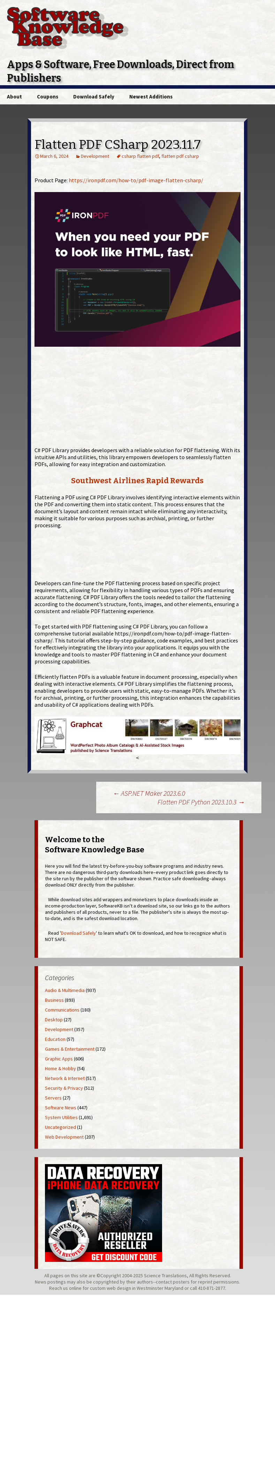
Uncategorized (60, 1127)
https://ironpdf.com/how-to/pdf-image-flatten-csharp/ (136, 180)
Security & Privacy (64, 1088)
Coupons (47, 96)
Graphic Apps (59, 1059)
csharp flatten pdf (140, 156)
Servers (53, 1098)
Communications (62, 1010)
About (14, 96)
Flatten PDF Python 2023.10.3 (201, 801)
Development (95, 156)
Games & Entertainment (69, 1049)
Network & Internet (65, 1078)
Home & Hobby (60, 1068)
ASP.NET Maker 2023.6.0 (149, 793)
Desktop (54, 1019)
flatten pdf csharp (180, 156)
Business (54, 1000)
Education (55, 1039)
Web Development (64, 1137)
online (75, 1288)
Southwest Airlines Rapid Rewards (137, 480)
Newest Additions (151, 96)
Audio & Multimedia (65, 990)
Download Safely (93, 96)
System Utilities (61, 1117)
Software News (60, 1107)
